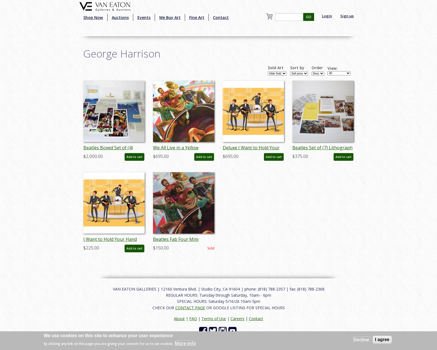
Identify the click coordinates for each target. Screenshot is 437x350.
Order (317, 68)
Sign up (347, 15)
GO (308, 17)
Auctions (120, 17)
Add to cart (134, 157)
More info (185, 343)
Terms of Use (213, 318)
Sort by (297, 68)
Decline (361, 340)
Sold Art (275, 68)
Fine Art (196, 17)
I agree (382, 339)
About (179, 318)
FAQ (193, 318)
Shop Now (93, 17)
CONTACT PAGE (190, 307)
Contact (221, 17)
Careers (237, 318)
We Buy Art (170, 17)
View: (332, 68)
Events (143, 17)
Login (327, 15)
